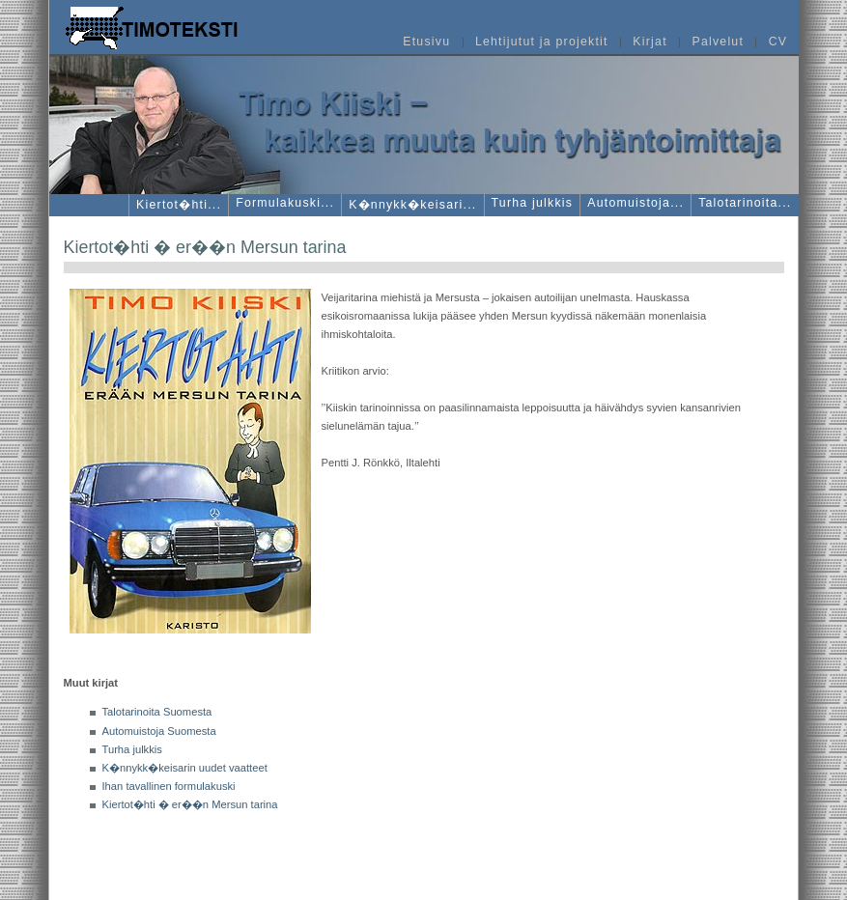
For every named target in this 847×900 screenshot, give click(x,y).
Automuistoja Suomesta (159, 731)
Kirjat (649, 42)
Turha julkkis (132, 749)
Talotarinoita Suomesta (157, 711)
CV (778, 42)
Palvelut (718, 42)
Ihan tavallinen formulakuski (169, 786)
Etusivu (426, 42)
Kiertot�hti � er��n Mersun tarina (190, 804)
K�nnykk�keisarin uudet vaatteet (185, 767)
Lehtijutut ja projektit (541, 42)
